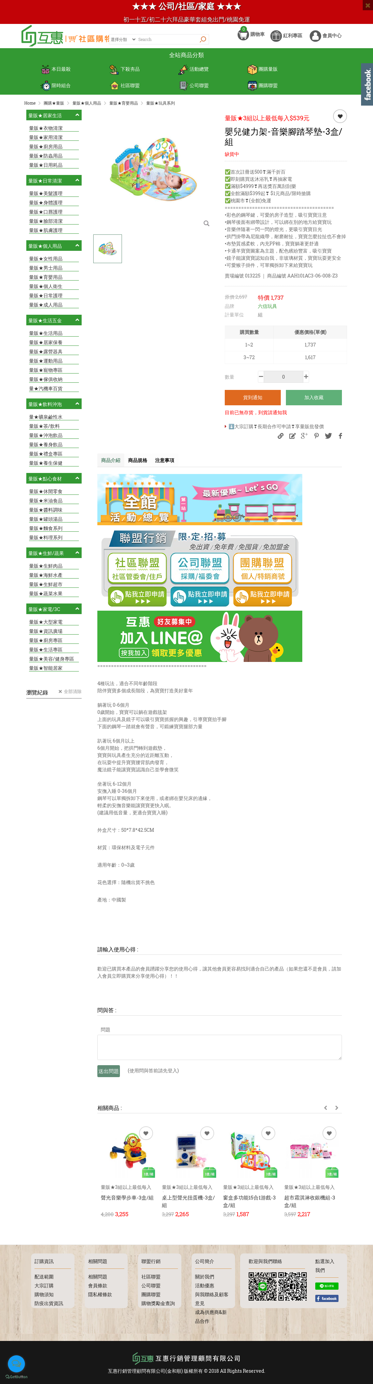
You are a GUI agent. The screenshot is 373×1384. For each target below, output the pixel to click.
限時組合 (55, 89)
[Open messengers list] (16, 1363)
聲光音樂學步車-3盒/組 (127, 1201)
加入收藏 (313, 400)
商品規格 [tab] (143, 463)
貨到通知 (252, 400)
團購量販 (262, 75)
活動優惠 (204, 1285)
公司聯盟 (193, 89)
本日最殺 (55, 75)
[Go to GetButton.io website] (16, 1377)
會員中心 (325, 40)
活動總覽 (193, 75)
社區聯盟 (124, 89)
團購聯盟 (262, 89)
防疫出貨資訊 (48, 1303)
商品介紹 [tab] (112, 463)
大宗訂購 (44, 1285)
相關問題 (97, 1276)
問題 (105, 1033)
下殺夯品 (124, 75)
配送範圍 (44, 1276)
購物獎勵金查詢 (158, 1303)
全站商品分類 (186, 61)
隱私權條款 (100, 1294)
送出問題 (108, 1074)
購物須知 (44, 1294)
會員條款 (97, 1285)
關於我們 (204, 1276)
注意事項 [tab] (173, 463)
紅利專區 (286, 40)
